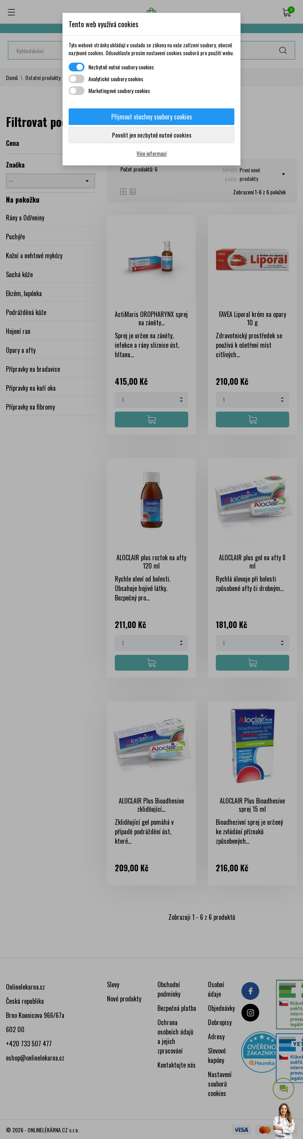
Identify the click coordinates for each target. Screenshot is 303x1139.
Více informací (151, 153)
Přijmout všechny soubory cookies (151, 116)
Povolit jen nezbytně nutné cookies (151, 134)
